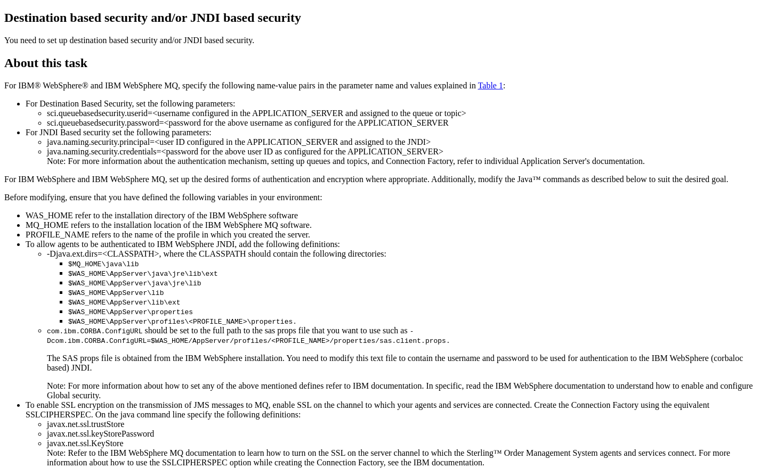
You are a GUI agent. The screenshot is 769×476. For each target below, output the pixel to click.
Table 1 (490, 85)
